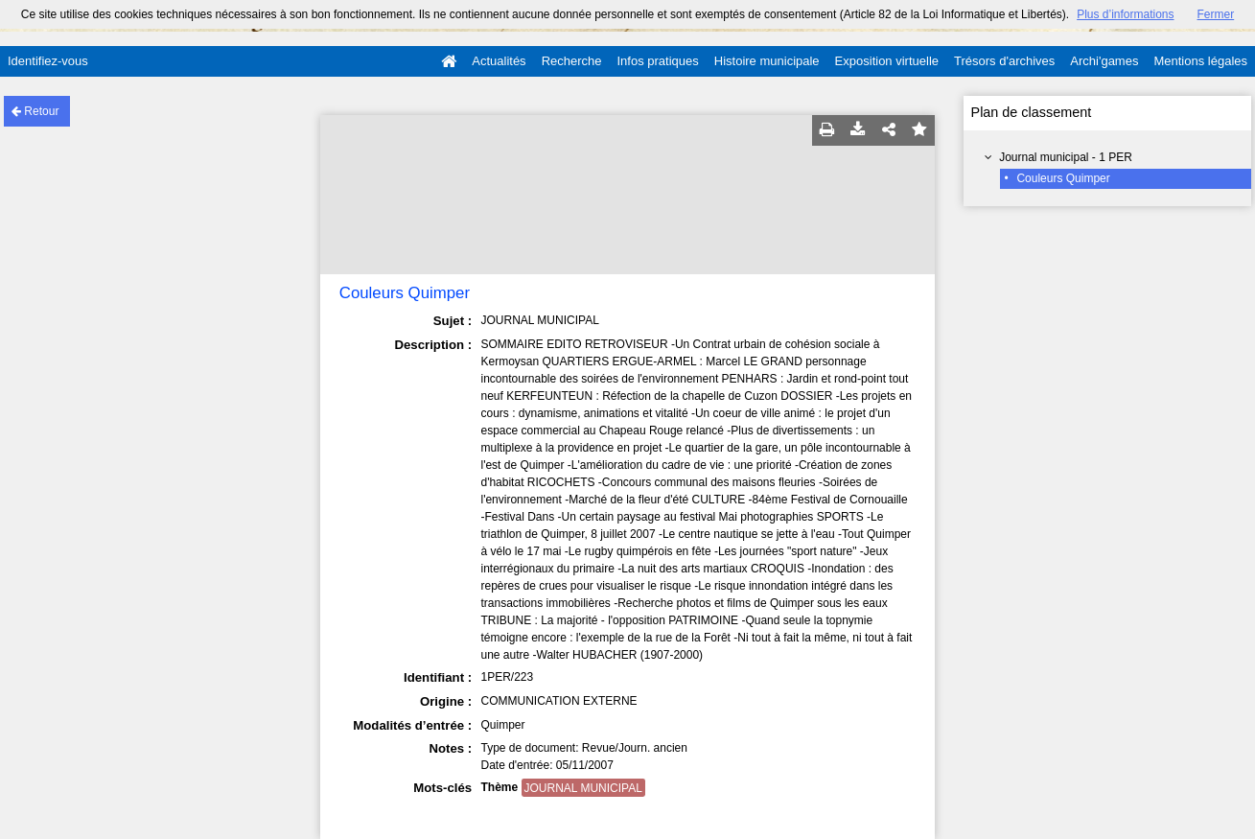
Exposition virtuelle (887, 61)
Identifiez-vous (48, 61)
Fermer (1216, 14)
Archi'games (1104, 61)
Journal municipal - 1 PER (1065, 157)
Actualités (498, 61)
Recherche (572, 61)
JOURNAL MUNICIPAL (583, 788)
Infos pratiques (658, 61)
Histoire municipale (767, 61)
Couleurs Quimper (1062, 178)
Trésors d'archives (1004, 61)
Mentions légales (1200, 61)
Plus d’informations (1125, 14)
